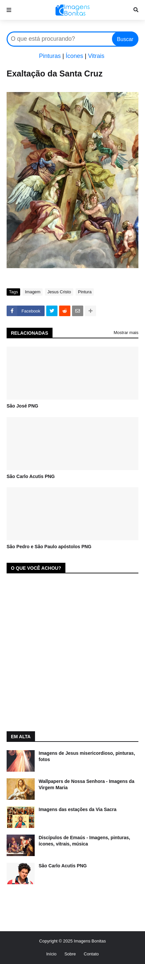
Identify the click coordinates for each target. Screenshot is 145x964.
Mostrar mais (126, 332)
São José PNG (22, 406)
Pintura (84, 291)
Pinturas (50, 56)
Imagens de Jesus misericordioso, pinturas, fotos (87, 756)
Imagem (32, 291)
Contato (91, 953)
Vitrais (96, 56)
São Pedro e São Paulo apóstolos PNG (49, 546)
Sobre (70, 953)
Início (51, 953)
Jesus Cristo (59, 291)
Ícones (74, 56)
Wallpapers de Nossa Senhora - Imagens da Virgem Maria (86, 785)
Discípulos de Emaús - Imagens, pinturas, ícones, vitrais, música (84, 841)
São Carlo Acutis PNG (31, 476)
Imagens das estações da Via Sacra (78, 809)
